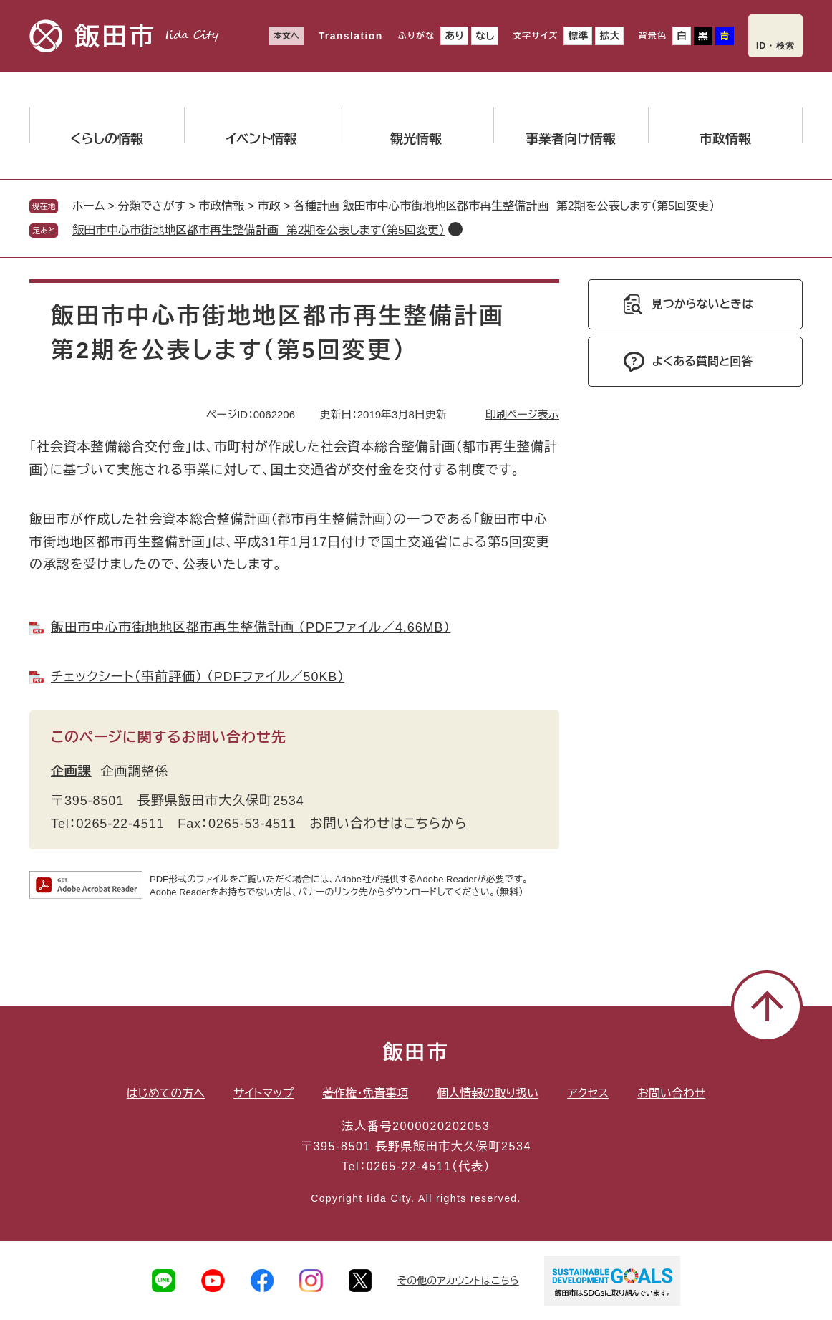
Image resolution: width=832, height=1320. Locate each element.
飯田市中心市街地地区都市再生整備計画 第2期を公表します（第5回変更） (258, 230)
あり (454, 36)
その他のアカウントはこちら (458, 1280)
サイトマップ (263, 1093)
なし (484, 36)
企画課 (71, 771)
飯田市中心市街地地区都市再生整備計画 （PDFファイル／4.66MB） (250, 627)
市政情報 (221, 206)
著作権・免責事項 (365, 1093)
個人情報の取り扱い (487, 1093)
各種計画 (316, 206)
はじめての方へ (166, 1093)
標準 (578, 36)
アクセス (588, 1093)
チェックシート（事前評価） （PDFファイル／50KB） (197, 677)
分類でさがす (151, 206)
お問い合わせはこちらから (389, 823)
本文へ (286, 36)
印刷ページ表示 (522, 414)
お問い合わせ (671, 1093)
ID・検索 (775, 46)
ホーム (88, 206)
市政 (268, 206)
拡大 (609, 36)
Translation (351, 36)
